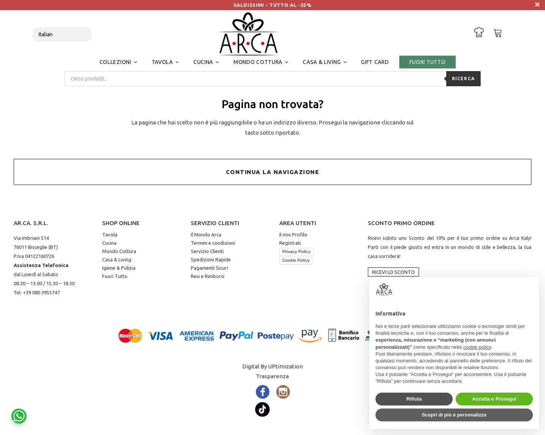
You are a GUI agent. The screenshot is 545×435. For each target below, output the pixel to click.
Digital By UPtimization (272, 366)
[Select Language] (62, 34)
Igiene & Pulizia (118, 267)
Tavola (109, 234)
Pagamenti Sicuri (209, 267)
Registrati (290, 242)
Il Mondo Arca (206, 234)
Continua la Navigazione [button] (272, 172)
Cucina (109, 242)
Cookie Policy (296, 260)
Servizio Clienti (207, 251)
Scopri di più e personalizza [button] (454, 415)
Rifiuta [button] (414, 399)
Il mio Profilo (293, 234)
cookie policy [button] (477, 347)
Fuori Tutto (115, 276)
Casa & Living (116, 259)
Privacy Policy (296, 251)
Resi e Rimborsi (207, 276)
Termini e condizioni (213, 242)
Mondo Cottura (119, 251)
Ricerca (463, 78)
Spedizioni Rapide (211, 259)
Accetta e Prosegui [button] (494, 399)
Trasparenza (272, 376)
